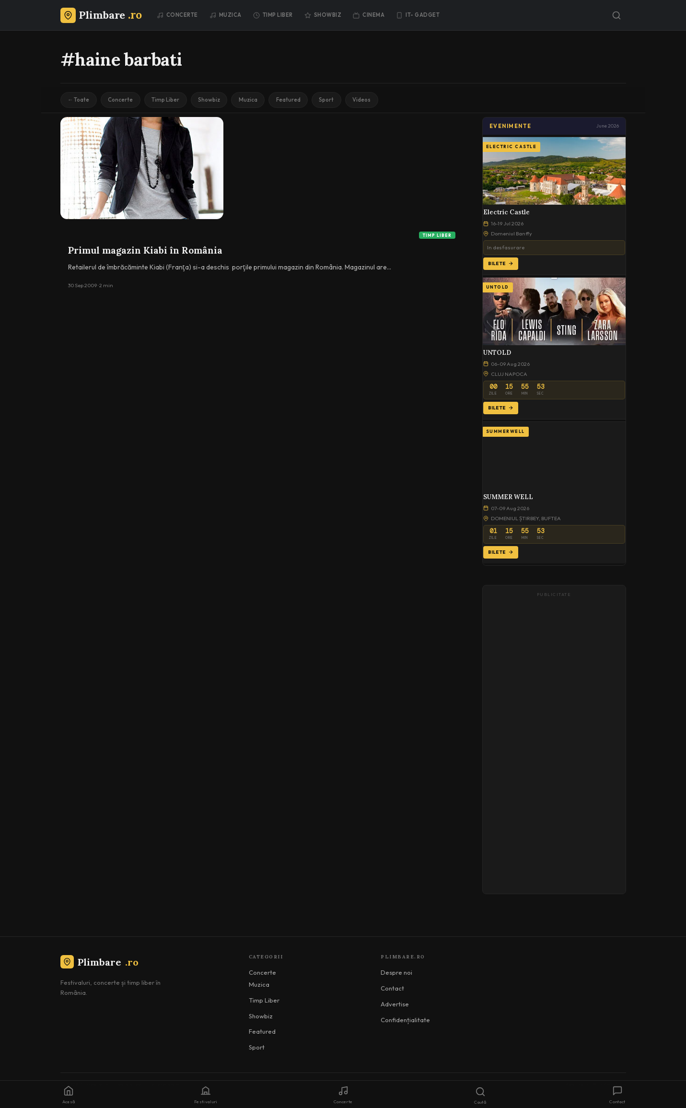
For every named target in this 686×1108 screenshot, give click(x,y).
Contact (392, 989)
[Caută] (616, 15)
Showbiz (323, 15)
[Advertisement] (554, 745)
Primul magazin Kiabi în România (145, 251)
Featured (300, 100)
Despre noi (396, 974)
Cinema (368, 15)
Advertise (395, 1005)
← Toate (80, 100)
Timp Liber (273, 15)
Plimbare (99, 963)
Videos (378, 100)
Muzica (225, 15)
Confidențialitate (405, 1021)
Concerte (177, 15)
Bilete (501, 264)
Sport (341, 100)
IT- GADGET (418, 15)
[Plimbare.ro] (101, 15)
